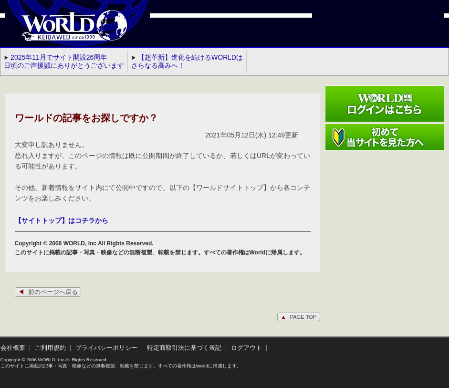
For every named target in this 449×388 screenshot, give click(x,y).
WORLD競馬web (64, 31)
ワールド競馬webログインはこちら (384, 103)
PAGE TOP (298, 317)
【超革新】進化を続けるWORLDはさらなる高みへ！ (187, 61)
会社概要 (12, 348)
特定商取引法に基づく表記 (184, 348)
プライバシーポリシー (106, 348)
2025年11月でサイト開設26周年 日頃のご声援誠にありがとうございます (64, 61)
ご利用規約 (50, 348)
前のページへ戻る (48, 292)
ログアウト (246, 348)
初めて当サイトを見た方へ (384, 137)
